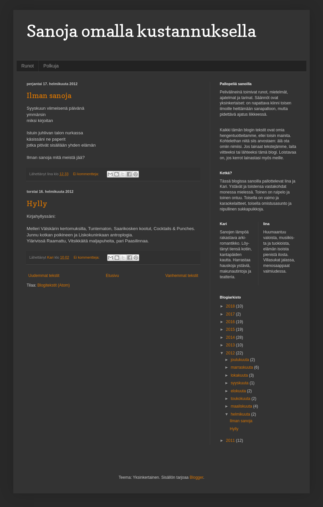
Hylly (37, 203)
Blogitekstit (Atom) (53, 285)
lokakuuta (240, 375)
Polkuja (51, 65)
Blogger (196, 477)
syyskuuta (240, 383)
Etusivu (112, 275)
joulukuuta (240, 359)
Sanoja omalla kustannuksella (141, 31)
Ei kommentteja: (86, 174)
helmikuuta (241, 414)
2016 (231, 321)
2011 (231, 440)
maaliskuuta (242, 406)
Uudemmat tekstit (43, 275)
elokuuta (239, 391)
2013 (231, 345)
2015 (231, 329)
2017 (231, 314)
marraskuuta (242, 367)
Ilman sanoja (49, 95)
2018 (231, 306)
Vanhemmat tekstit (181, 275)
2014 (231, 337)
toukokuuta (241, 398)
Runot (27, 65)
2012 (231, 353)
